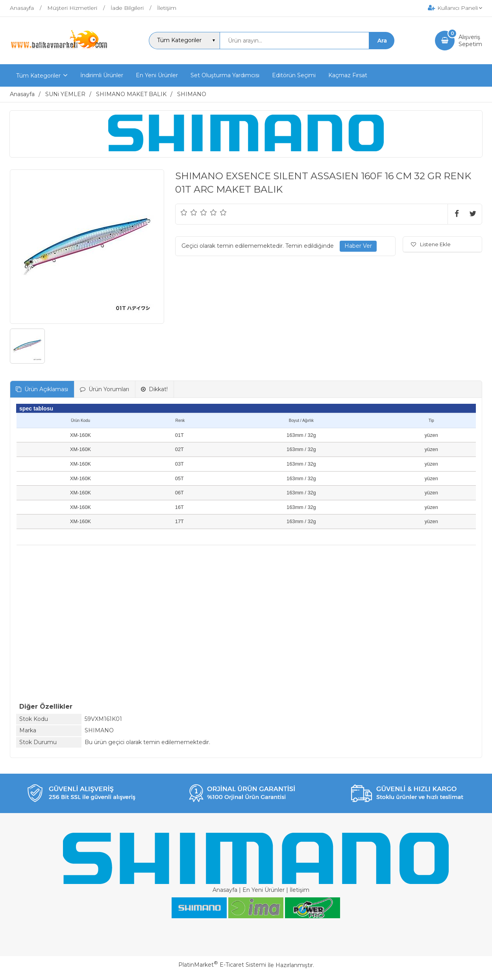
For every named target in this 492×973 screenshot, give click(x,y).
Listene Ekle (431, 244)
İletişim (299, 889)
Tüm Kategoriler (38, 75)
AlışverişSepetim (470, 40)
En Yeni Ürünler (263, 889)
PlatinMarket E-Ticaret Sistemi (222, 964)
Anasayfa (225, 889)
